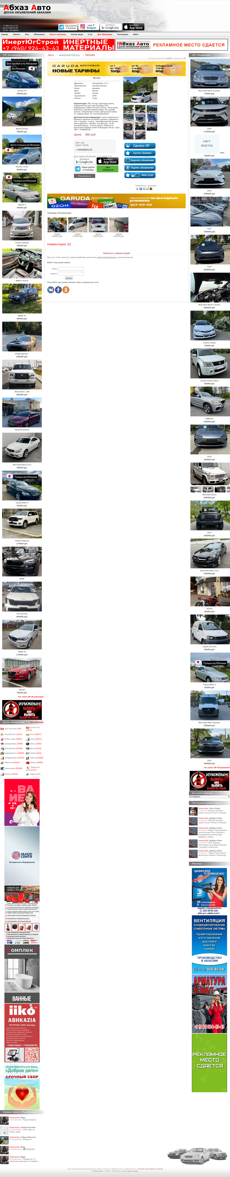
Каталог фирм (77, 34)
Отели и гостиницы (57, 34)
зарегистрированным (106, 257)
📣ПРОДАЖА (29, 1149)
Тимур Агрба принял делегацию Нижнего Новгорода (212, 854)
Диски (36, 748)
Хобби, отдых (13, 739)
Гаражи (36, 753)
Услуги (36, 739)
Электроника (14, 748)
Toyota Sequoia (29, 1120)
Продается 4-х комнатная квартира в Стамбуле (23, 1160)
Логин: (55, 269)
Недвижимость (14, 753)
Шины (36, 744)
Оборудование (14, 758)
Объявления (39, 34)
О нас (90, 34)
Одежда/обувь (14, 744)
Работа (36, 758)
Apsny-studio (132, 1171)
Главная (4, 34)
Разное (11, 774)
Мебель (36, 762)
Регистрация (122, 34)
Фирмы (35, 774)
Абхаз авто (98, 1171)
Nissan (57, 226)
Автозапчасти (13, 734)
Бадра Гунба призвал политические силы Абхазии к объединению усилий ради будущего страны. (212, 833)
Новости (16, 34)
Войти (135, 34)
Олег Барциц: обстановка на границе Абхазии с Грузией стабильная (212, 845)
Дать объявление (104, 34)
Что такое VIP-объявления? (31, 697)
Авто (27, 34)
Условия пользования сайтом (150, 1169)
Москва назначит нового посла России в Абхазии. (212, 811)
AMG (209, 153)
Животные (12, 762)
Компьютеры (13, 768)
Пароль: (54, 274)
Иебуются (27, 1139)
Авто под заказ (13, 729)
